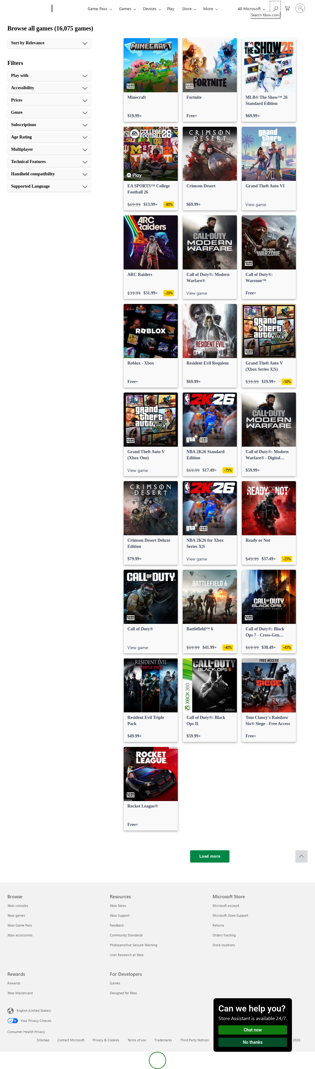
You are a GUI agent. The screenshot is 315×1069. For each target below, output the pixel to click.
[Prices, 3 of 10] (49, 100)
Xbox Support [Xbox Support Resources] (120, 915)
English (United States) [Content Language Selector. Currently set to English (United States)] (34, 1010)
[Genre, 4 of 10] (49, 113)
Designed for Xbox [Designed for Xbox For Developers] (123, 993)
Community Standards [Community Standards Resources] (126, 935)
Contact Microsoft (71, 1040)
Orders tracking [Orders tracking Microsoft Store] (224, 935)
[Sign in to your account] (300, 8)
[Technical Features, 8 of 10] (49, 162)
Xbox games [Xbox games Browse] (16, 915)
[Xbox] (69, 8)
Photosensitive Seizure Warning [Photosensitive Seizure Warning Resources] (133, 945)
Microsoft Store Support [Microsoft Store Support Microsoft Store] (230, 915)
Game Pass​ (97, 8)
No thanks (253, 1042)
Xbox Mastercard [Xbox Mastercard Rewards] (20, 993)
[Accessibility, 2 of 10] (49, 88)
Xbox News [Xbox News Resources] (118, 905)
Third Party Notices (194, 1040)
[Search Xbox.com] (275, 8)
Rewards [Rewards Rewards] (13, 983)
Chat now (253, 1029)
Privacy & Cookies (106, 1040)
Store (187, 8)
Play (170, 8)
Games (125, 8)
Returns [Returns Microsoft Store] (218, 925)
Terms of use (137, 1040)
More (208, 8)
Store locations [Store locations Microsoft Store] (224, 945)
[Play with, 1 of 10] (49, 76)
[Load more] (209, 856)
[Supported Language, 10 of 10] (49, 186)
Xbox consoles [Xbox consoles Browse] (17, 905)
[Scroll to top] (301, 856)
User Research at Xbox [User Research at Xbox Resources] (127, 955)
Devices (150, 8)
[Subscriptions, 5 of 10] (49, 125)
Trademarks (163, 1040)
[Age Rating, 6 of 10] (49, 137)
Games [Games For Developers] (115, 983)
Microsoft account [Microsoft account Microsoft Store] (226, 905)
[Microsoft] (28, 8)
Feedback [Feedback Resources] (117, 925)
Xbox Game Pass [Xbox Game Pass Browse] (19, 925)
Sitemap (43, 1040)
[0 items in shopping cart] (287, 8)
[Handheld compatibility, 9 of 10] (49, 174)
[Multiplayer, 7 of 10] (49, 149)
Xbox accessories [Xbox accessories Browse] (20, 935)
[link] (151, 80)
